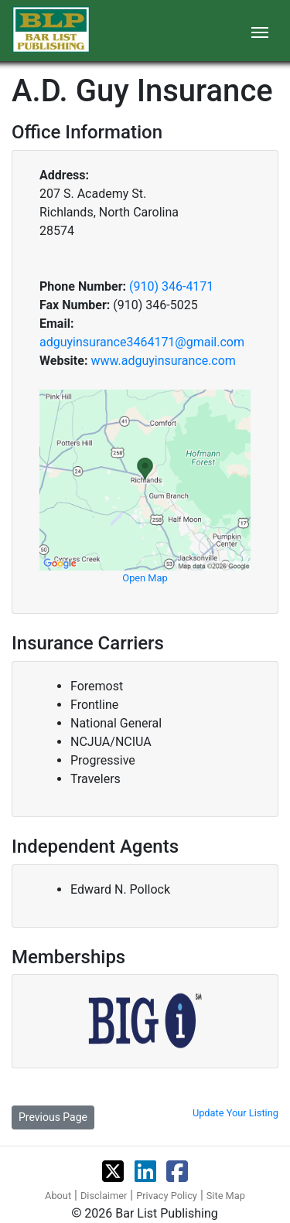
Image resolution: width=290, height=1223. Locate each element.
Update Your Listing (235, 1113)
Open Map (144, 578)
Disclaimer (103, 1195)
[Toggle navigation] (260, 31)
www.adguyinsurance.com (162, 360)
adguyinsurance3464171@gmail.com (141, 342)
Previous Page (53, 1117)
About (58, 1195)
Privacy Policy (166, 1195)
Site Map (225, 1195)
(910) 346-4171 (171, 286)
